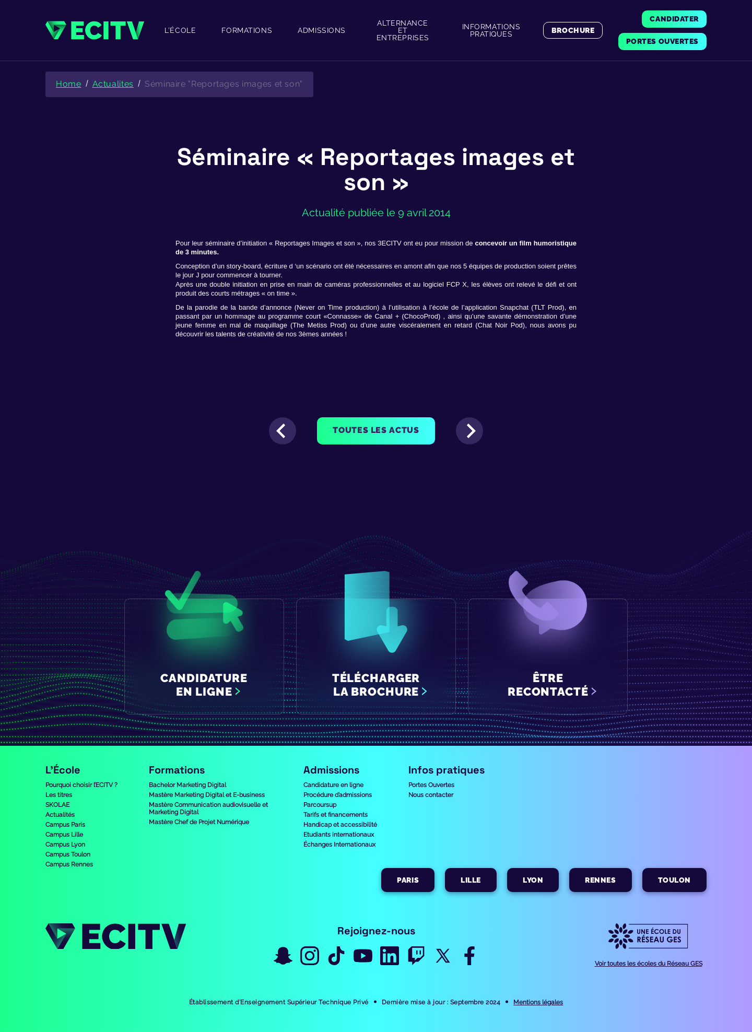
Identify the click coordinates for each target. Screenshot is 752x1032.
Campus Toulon (67, 854)
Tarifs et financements (335, 814)
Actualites (113, 84)
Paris (408, 880)
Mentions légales (538, 1002)
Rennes (600, 880)
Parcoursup (319, 804)
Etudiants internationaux (338, 834)
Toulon (674, 880)
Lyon (533, 880)
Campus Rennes (69, 864)
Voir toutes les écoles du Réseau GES (648, 963)
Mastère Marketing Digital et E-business (207, 795)
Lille (471, 880)
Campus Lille (64, 834)
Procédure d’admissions (337, 795)
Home (68, 84)
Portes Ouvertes (431, 785)
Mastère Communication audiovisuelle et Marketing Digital (208, 808)
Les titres (58, 795)
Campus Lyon (65, 844)
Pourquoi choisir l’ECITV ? (81, 785)
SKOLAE (57, 804)
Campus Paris (65, 824)
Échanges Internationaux (339, 844)
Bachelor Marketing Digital (187, 785)
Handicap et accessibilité (340, 824)
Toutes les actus (376, 430)
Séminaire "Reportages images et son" (224, 84)
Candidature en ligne (333, 785)
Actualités (60, 814)
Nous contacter (430, 795)
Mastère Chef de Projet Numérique (199, 822)
